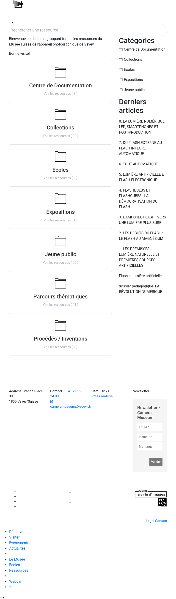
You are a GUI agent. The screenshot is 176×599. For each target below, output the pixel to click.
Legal (150, 521)
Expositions (133, 79)
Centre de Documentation (144, 49)
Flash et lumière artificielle (140, 276)
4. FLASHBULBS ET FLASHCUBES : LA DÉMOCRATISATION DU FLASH (138, 198)
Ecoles (129, 69)
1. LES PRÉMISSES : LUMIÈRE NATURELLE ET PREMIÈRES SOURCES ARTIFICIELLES (139, 257)
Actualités (17, 548)
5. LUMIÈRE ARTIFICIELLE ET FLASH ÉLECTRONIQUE (142, 177)
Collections (133, 59)
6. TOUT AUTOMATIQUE (138, 164)
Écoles (14, 565)
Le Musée (17, 559)
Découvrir (17, 532)
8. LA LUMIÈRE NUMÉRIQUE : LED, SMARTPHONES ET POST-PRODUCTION (142, 127)
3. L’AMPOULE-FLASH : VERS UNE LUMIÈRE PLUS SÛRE (142, 220)
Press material (102, 396)
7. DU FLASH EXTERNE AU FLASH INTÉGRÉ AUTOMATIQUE (140, 148)
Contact (161, 521)
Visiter (14, 537)
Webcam (16, 581)
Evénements (19, 543)
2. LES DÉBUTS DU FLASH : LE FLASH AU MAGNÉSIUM (141, 236)
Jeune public (134, 90)
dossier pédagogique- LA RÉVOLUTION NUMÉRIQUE (140, 289)
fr (10, 587)
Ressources (18, 570)
